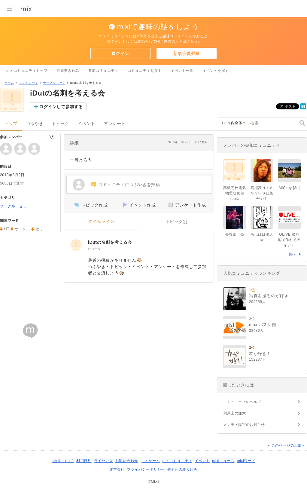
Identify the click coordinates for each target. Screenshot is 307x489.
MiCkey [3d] (289, 188)
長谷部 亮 (234, 234)
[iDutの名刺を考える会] (76, 245)
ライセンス (103, 461)
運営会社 (116, 469)
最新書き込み (67, 71)
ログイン (120, 53)
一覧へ (290, 254)
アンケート (115, 123)
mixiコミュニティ (177, 461)
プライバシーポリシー (146, 469)
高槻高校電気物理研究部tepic (234, 193)
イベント (86, 123)
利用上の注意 (234, 413)
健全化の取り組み (182, 469)
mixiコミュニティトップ (26, 71)
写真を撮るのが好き (268, 295)
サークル (22, 229)
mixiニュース (223, 461)
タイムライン (101, 221)
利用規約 (83, 461)
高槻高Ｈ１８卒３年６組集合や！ (262, 193)
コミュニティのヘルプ (242, 402)
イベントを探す (215, 71)
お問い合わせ (126, 461)
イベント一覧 (182, 71)
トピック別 (176, 221)
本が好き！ (260, 353)
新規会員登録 (186, 53)
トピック (60, 123)
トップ (10, 123)
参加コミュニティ (103, 71)
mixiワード (246, 461)
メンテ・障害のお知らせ (244, 425)
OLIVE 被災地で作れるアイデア (289, 239)
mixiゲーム (150, 461)
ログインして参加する (61, 106)
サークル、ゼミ (54, 82)
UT (6, 229)
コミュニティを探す (145, 71)
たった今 (94, 248)
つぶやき (34, 123)
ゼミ (39, 229)
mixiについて (63, 461)
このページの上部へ (288, 445)
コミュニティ (28, 82)
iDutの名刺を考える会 (110, 242)
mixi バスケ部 (262, 324)
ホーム (9, 82)
